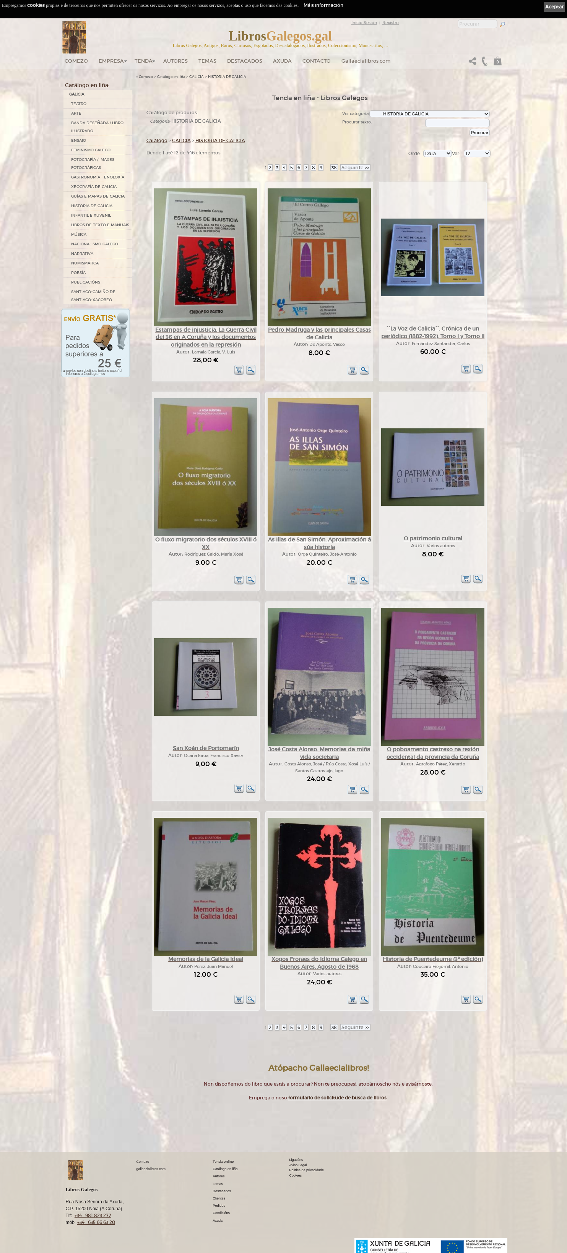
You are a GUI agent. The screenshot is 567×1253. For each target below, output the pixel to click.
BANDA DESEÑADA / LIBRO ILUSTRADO (97, 126)
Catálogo (156, 140)
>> (355, 167)
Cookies (295, 1175)
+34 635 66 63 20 (96, 1222)
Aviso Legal (298, 1165)
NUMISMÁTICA (85, 263)
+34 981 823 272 (93, 1215)
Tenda (144, 61)
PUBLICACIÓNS (85, 282)
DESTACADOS (244, 61)
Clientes (219, 1198)
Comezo (76, 61)
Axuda (282, 61)
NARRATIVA (82, 253)
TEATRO (78, 103)
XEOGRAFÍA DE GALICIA (94, 186)
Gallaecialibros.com (366, 61)
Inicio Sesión (364, 22)
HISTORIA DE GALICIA (91, 205)
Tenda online (223, 1162)
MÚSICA (78, 234)
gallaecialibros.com (151, 1169)
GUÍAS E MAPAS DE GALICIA (98, 196)
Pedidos (219, 1206)
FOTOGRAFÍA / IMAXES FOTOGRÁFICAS (92, 163)
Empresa (111, 61)
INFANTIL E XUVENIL (91, 215)
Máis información (323, 5)
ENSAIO (78, 140)
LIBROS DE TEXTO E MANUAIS (100, 224)
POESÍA (78, 272)
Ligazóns (296, 1160)
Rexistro (390, 22)
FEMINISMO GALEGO (90, 150)
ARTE (76, 113)
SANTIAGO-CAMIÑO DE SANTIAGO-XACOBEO (93, 295)
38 (334, 167)
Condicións (221, 1213)
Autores (175, 61)
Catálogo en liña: (87, 85)
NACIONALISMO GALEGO (94, 244)
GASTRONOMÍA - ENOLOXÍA (97, 177)
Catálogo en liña (171, 77)
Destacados (222, 1191)
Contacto (316, 61)
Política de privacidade (306, 1170)
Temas (207, 61)
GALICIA (76, 94)
